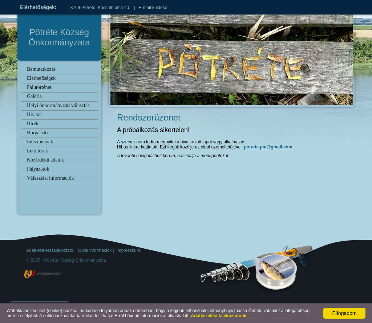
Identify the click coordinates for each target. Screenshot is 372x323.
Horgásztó (37, 132)
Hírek (33, 123)
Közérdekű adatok (45, 160)
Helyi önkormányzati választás (58, 105)
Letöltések (37, 151)
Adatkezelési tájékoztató (49, 250)
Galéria (34, 96)
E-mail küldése (153, 7)
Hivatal (34, 114)
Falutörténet (39, 87)
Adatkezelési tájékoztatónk (219, 315)
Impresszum (128, 250)
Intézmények (40, 141)
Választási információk (50, 178)
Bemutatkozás (41, 69)
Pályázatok (38, 169)
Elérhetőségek (41, 78)
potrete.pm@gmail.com (268, 147)
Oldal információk (95, 250)
